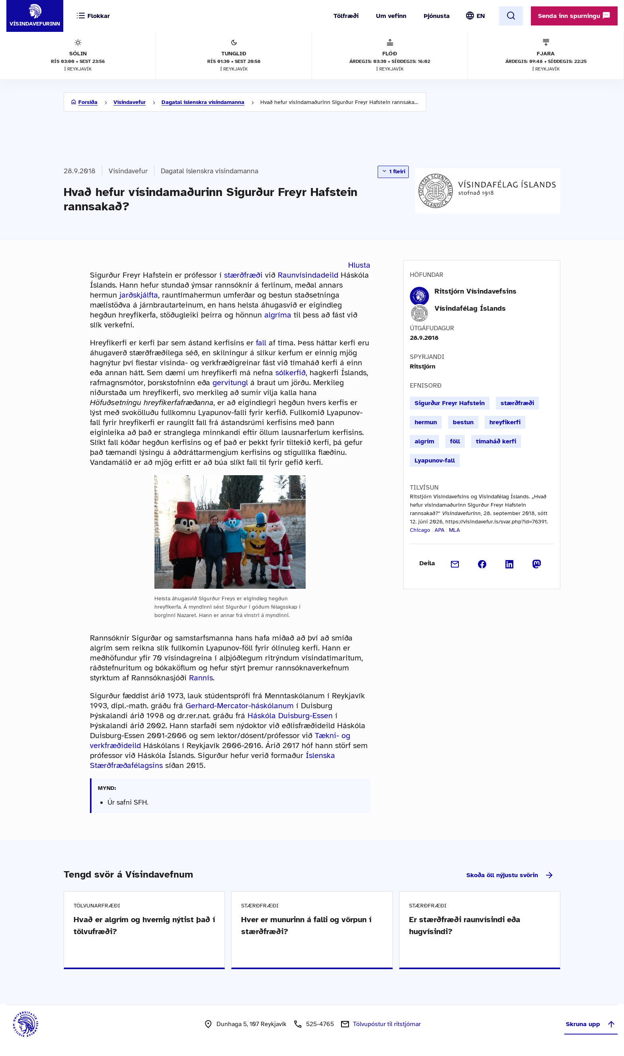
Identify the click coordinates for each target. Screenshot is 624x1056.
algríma (277, 315)
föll (455, 441)
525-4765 (320, 1024)
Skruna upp (591, 1024)
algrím (424, 441)
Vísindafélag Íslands (470, 308)
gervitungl (230, 383)
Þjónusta (437, 16)
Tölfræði (346, 16)
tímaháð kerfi (496, 441)
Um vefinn (391, 16)
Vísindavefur (129, 102)
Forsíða (88, 102)
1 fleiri (393, 171)
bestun (463, 422)
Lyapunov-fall (435, 460)
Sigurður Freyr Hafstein (450, 403)
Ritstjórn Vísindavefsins (476, 291)
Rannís (201, 678)
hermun (426, 422)
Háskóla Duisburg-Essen (290, 716)
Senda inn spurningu (574, 15)
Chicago (420, 530)
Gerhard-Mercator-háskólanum (239, 706)
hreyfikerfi (505, 422)
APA (440, 530)
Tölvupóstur (387, 1024)
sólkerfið (290, 373)
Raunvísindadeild (308, 275)
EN (481, 16)
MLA (454, 530)
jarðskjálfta (138, 295)
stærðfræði (243, 275)
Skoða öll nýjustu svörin (510, 875)
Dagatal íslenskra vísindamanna (203, 102)
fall (261, 343)
